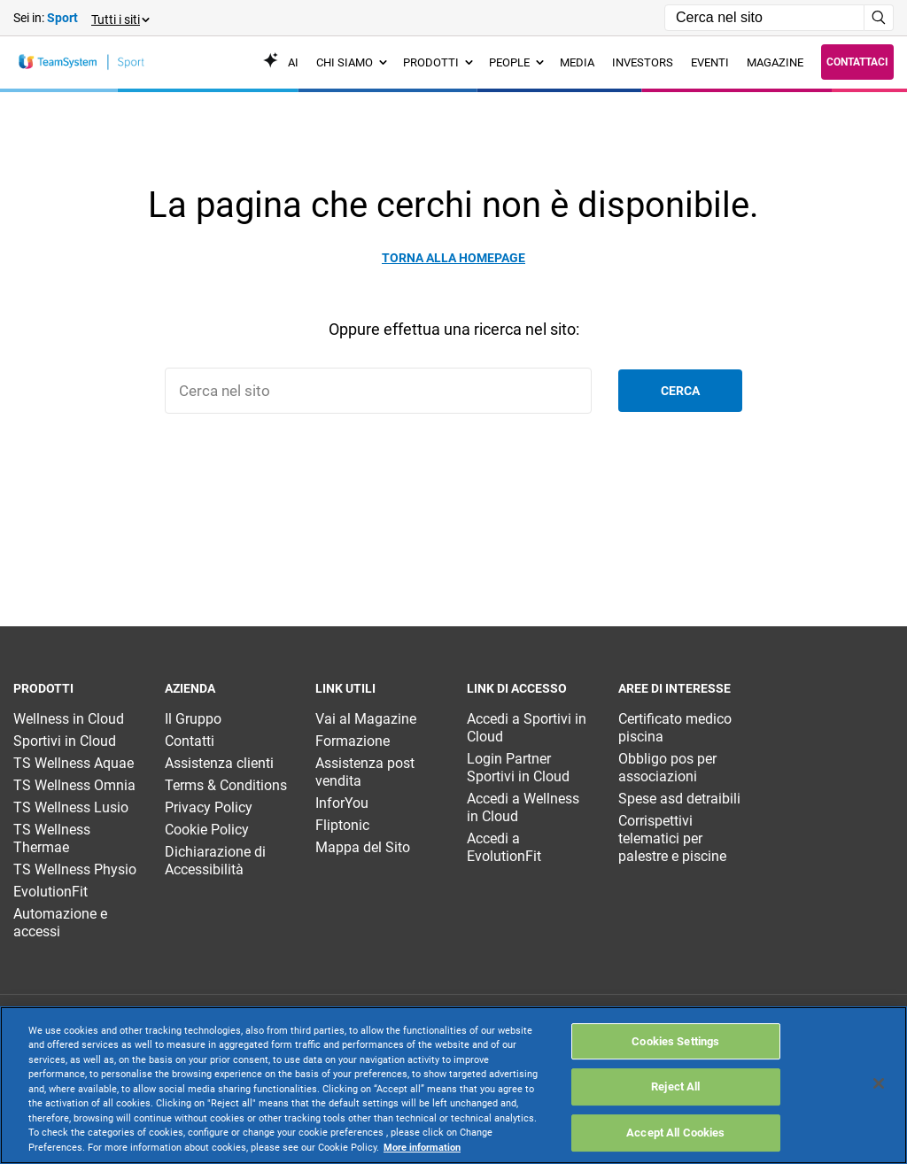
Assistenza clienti (219, 763)
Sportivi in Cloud (64, 741)
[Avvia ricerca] (879, 17)
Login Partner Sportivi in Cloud (518, 767)
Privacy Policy (208, 807)
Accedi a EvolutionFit (504, 847)
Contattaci (857, 62)
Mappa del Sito (362, 847)
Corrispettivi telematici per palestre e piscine (672, 838)
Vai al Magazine (365, 718)
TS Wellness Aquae (73, 763)
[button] (119, 18)
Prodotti (438, 62)
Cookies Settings (675, 1107)
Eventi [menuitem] (710, 62)
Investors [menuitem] (642, 62)
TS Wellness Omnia (74, 785)
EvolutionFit (50, 891)
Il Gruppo (193, 718)
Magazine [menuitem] (775, 62)
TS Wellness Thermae (51, 838)
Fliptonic (342, 825)
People (516, 62)
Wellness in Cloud (68, 718)
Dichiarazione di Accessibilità (215, 860)
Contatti (189, 741)
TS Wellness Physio (74, 869)
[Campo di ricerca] (764, 17)
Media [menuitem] (577, 62)
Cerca (680, 391)
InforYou (341, 803)
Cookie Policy (207, 829)
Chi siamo (351, 62)
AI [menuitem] (280, 62)
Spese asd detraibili (679, 798)
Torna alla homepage (453, 258)
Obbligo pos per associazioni (667, 767)
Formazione (352, 741)
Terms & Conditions (226, 785)
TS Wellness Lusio (70, 807)
